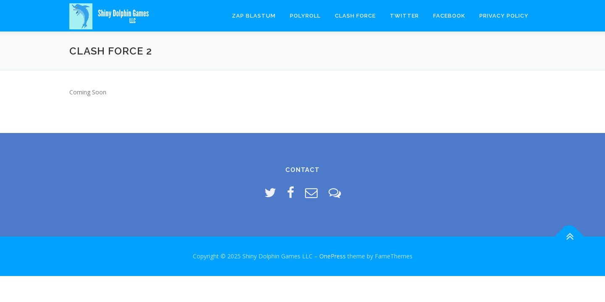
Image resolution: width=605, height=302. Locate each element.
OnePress (332, 256)
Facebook (449, 16)
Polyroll (305, 16)
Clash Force (355, 16)
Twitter (404, 16)
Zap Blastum (254, 16)
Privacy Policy (504, 16)
